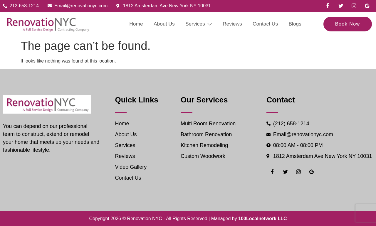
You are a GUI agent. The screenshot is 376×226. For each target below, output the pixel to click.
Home (132, 24)
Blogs (299, 24)
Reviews (234, 24)
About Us (161, 24)
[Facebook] (327, 5)
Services (198, 24)
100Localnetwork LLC (262, 218)
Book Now (347, 23)
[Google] (366, 5)
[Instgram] (354, 5)
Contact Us (268, 24)
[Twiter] (340, 5)
